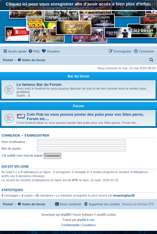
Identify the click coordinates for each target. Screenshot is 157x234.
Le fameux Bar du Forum (39, 84)
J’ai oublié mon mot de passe (22, 155)
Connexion (10, 135)
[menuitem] (34, 51)
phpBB (65, 214)
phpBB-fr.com (86, 220)
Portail (8, 60)
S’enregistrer (36, 135)
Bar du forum (78, 76)
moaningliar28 (124, 195)
